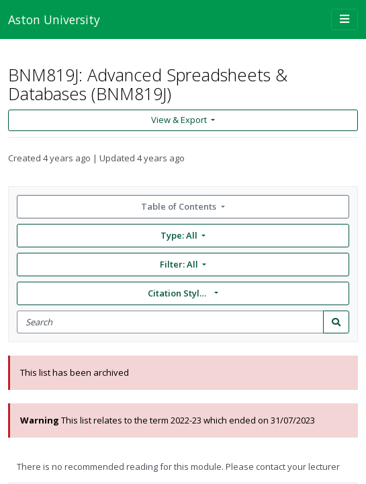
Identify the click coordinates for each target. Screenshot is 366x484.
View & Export (180, 120)
